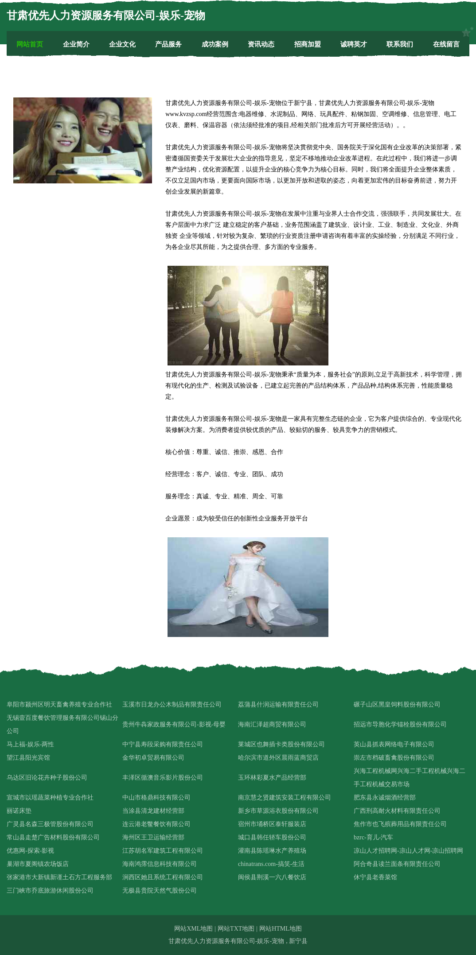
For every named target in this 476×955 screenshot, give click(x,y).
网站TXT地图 (236, 928)
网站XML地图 (193, 928)
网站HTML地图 (280, 928)
